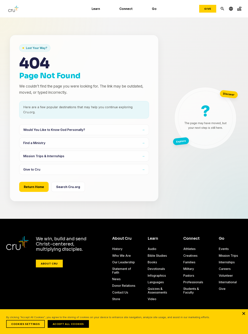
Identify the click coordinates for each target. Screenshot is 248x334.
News (116, 279)
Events (224, 249)
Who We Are (121, 256)
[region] (124, 322)
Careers (225, 269)
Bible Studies (157, 256)
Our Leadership (123, 262)
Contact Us (120, 292)
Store (116, 299)
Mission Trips (228, 256)
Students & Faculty (191, 290)
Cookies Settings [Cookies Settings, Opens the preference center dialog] (25, 323)
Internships (227, 262)
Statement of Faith (121, 270)
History (117, 249)
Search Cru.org (68, 187)
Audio (152, 249)
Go (154, 9)
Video (152, 299)
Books (152, 262)
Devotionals (156, 269)
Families (189, 262)
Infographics (157, 275)
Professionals (193, 282)
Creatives (190, 256)
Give (207, 8)
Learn (96, 9)
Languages (156, 282)
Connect (126, 9)
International (228, 282)
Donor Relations (123, 286)
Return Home (34, 187)
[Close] (243, 314)
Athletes (189, 249)
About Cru (49, 263)
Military (188, 269)
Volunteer (226, 275)
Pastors (188, 275)
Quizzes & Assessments (157, 290)
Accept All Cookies (69, 323)
